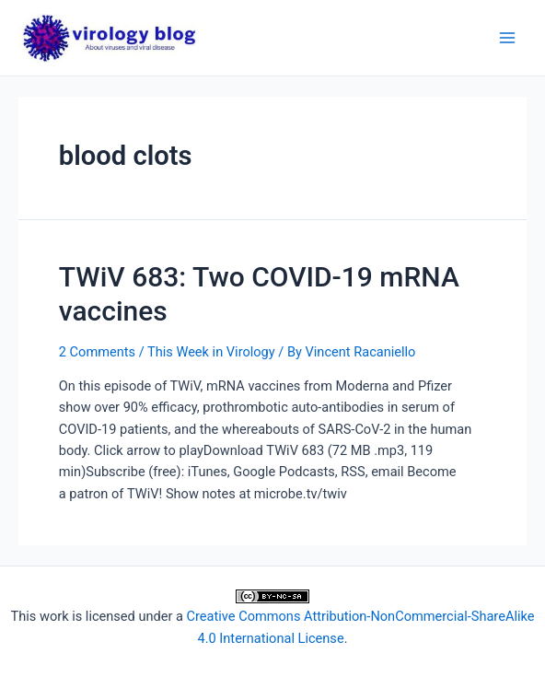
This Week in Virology (211, 352)
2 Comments (97, 352)
